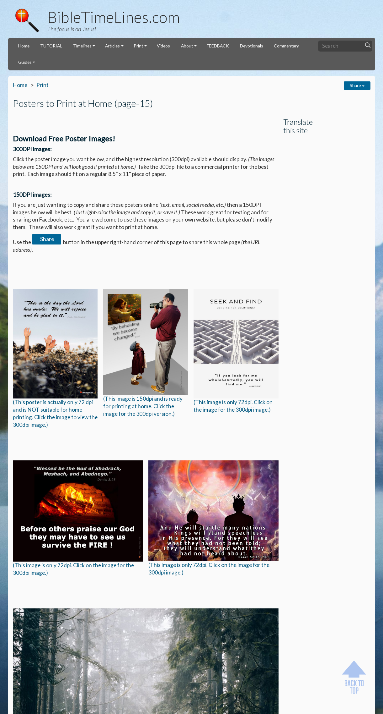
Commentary (286, 45)
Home (23, 45)
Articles (112, 45)
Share (357, 85)
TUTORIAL (51, 45)
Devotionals (251, 45)
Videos (163, 45)
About (187, 45)
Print (138, 45)
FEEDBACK (218, 45)
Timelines (82, 45)
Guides (25, 62)
